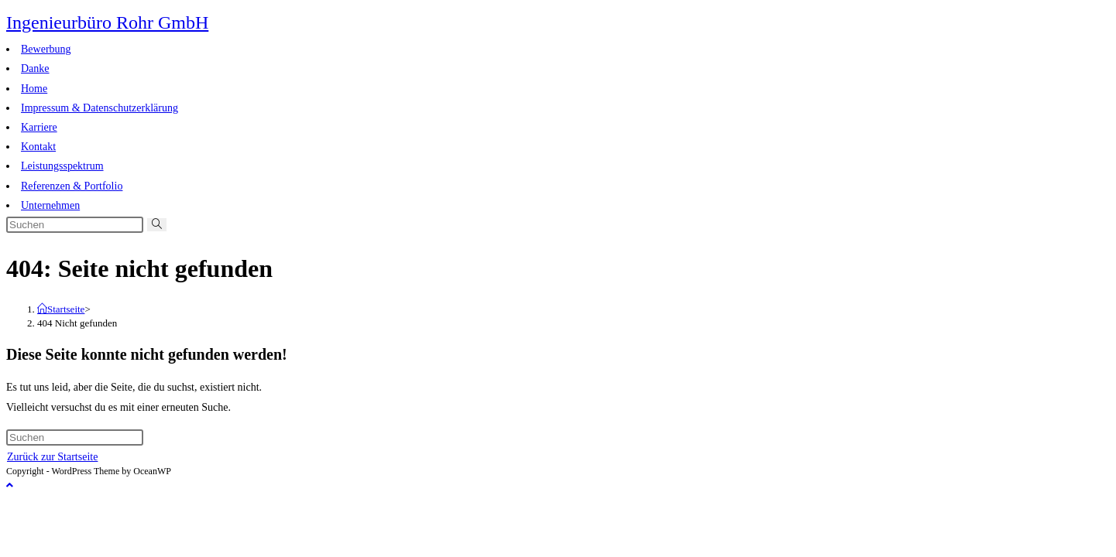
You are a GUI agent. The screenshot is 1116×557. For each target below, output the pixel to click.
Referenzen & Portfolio (71, 186)
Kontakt (38, 146)
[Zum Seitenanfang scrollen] (9, 485)
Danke (35, 68)
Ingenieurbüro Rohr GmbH (107, 22)
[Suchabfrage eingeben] (74, 225)
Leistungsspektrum (62, 166)
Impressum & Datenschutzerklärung (99, 108)
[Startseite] (60, 309)
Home (34, 88)
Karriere (39, 127)
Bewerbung (46, 49)
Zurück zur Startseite (52, 457)
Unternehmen (50, 205)
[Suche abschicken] (156, 224)
